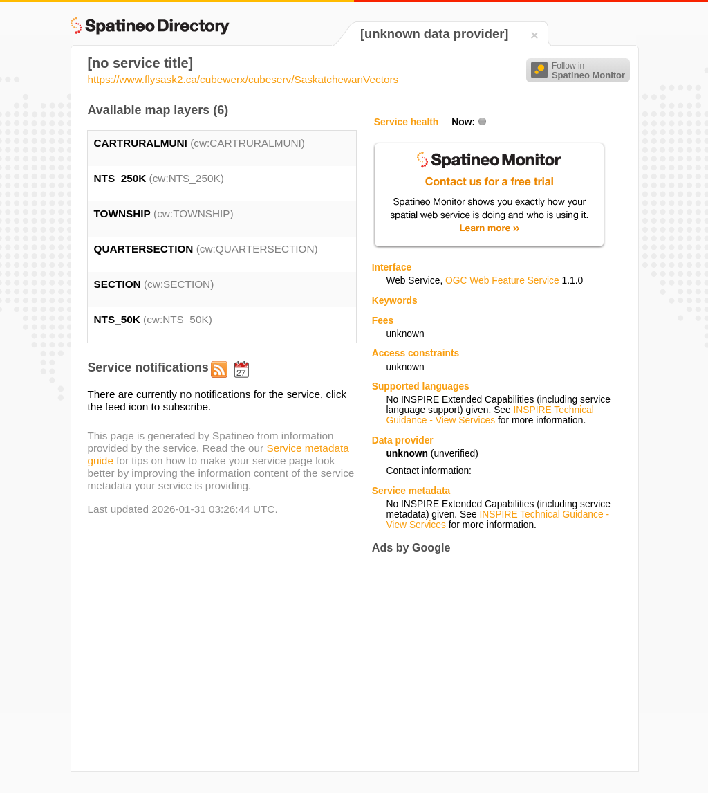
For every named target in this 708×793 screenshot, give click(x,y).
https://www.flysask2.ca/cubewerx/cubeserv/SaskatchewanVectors (242, 79)
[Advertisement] (488, 662)
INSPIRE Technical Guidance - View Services (489, 415)
